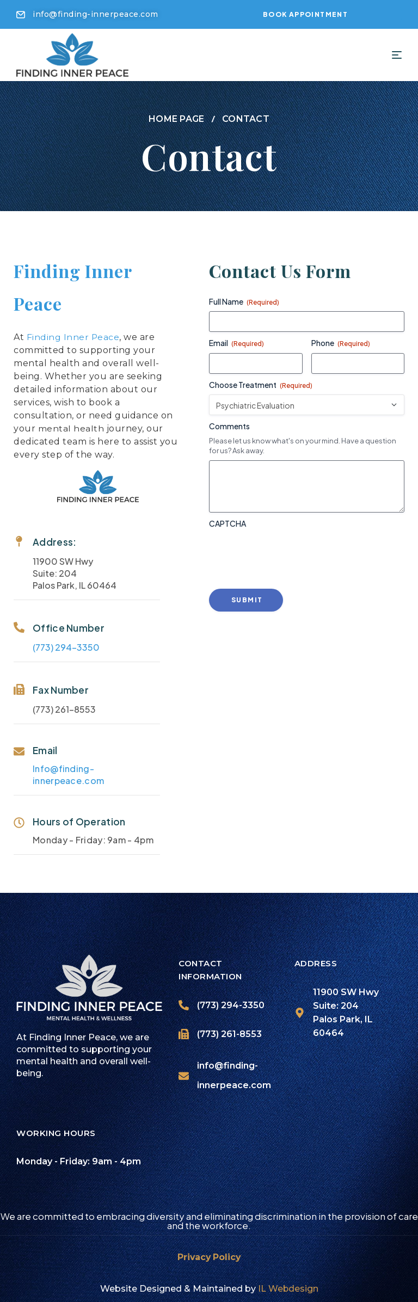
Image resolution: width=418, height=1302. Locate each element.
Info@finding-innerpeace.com (62, 770)
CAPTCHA (233, 519)
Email (39, 746)
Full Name (250, 298)
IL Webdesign (287, 1285)
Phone (346, 339)
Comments (235, 422)
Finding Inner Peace (67, 333)
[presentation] (297, 550)
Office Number (63, 624)
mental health (65, 424)
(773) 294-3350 (60, 643)
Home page (177, 115)
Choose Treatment (266, 380)
